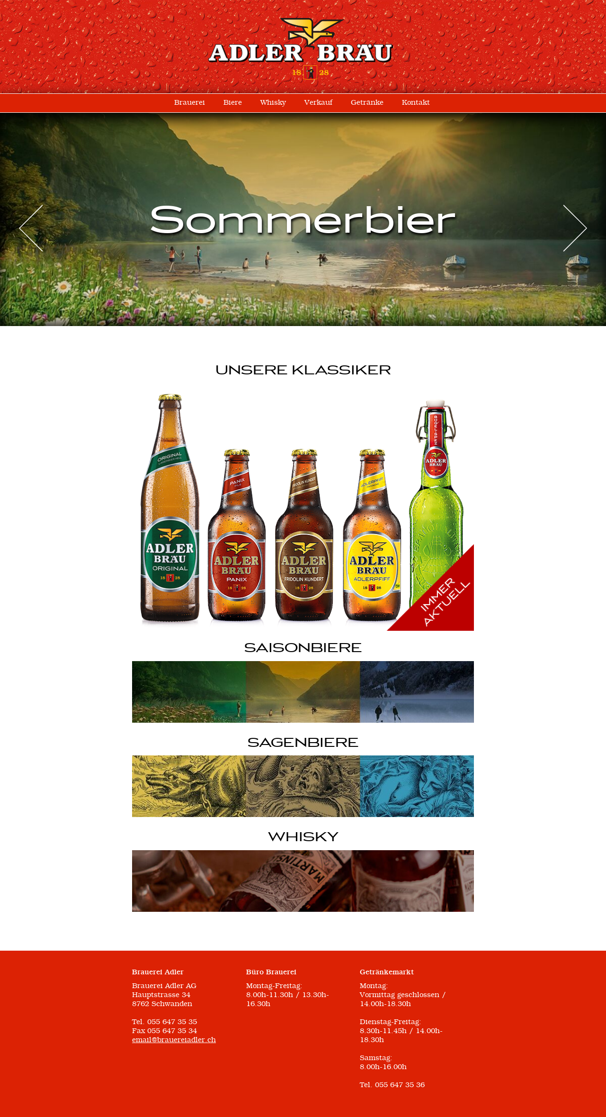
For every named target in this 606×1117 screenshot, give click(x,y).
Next (575, 228)
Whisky (273, 103)
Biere (232, 103)
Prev (31, 228)
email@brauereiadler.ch (174, 1040)
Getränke (367, 103)
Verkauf (318, 103)
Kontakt (416, 103)
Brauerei (189, 103)
